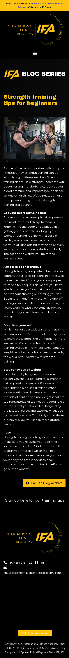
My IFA (60, 652)
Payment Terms (47, 652)
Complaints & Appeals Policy (21, 652)
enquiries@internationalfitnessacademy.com (32, 572)
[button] (35, 53)
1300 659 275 (17, 562)
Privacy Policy (57, 648)
